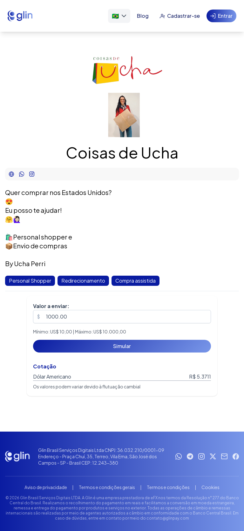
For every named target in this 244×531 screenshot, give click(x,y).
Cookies (210, 487)
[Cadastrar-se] (179, 16)
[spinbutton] (122, 316)
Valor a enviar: (51, 306)
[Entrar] (221, 16)
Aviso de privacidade (45, 487)
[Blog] (143, 16)
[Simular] (122, 346)
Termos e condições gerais (107, 487)
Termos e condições (168, 487)
